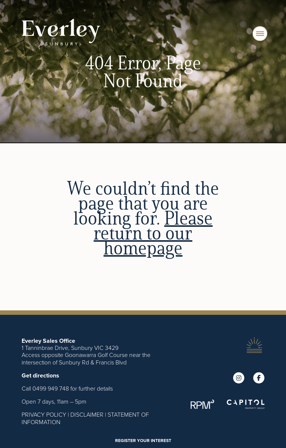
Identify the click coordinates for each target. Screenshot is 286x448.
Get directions (40, 375)
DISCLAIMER (87, 414)
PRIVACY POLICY (44, 414)
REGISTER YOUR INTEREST (143, 440)
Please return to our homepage (153, 233)
